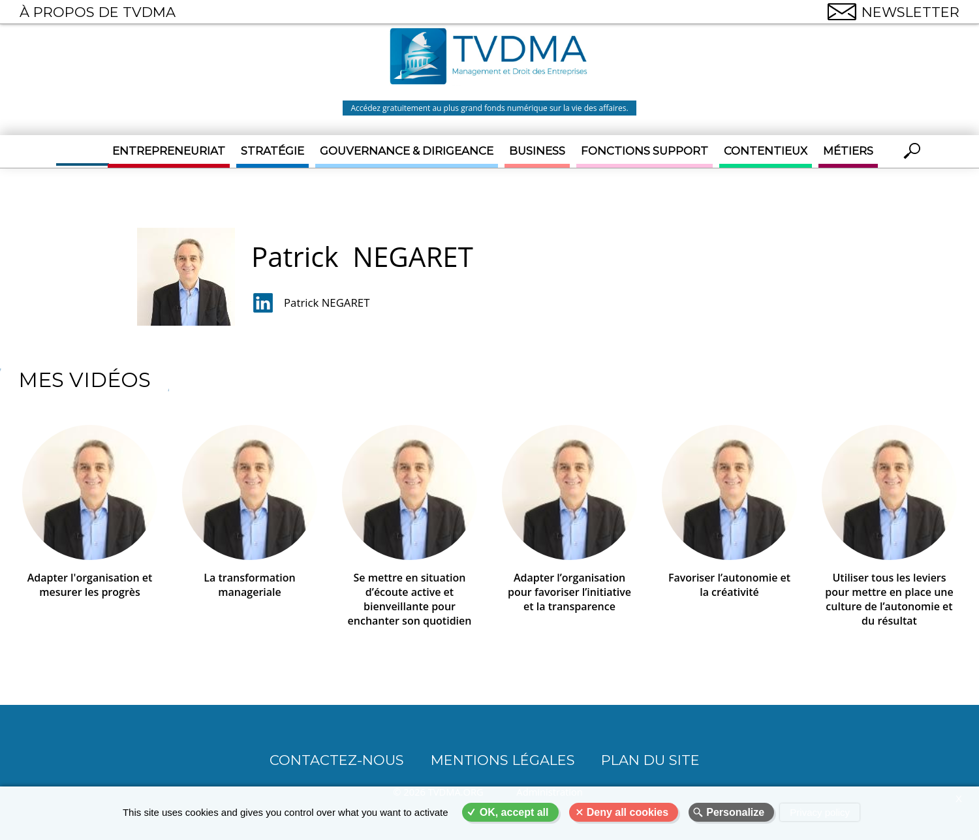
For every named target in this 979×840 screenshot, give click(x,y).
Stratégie (272, 150)
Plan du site (650, 759)
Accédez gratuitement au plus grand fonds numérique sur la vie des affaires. (489, 108)
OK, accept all (514, 812)
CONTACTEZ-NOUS (337, 759)
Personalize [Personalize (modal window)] (735, 812)
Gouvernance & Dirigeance (406, 150)
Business (537, 150)
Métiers (848, 150)
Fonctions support (644, 150)
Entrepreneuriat (168, 150)
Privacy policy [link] (820, 812)
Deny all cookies (627, 812)
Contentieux (765, 150)
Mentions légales (503, 759)
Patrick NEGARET (326, 302)
